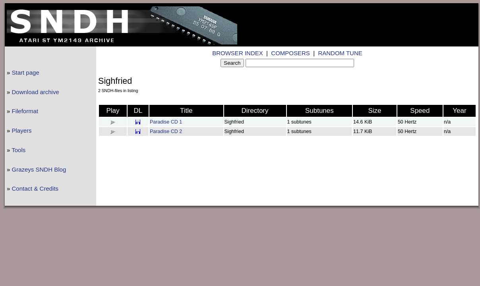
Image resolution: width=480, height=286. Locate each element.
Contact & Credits (35, 188)
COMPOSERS (290, 53)
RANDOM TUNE (340, 53)
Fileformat (25, 111)
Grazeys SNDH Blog (39, 169)
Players (22, 130)
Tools (18, 150)
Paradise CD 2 (166, 131)
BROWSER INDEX (237, 53)
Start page (25, 72)
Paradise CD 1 (166, 122)
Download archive (35, 92)
